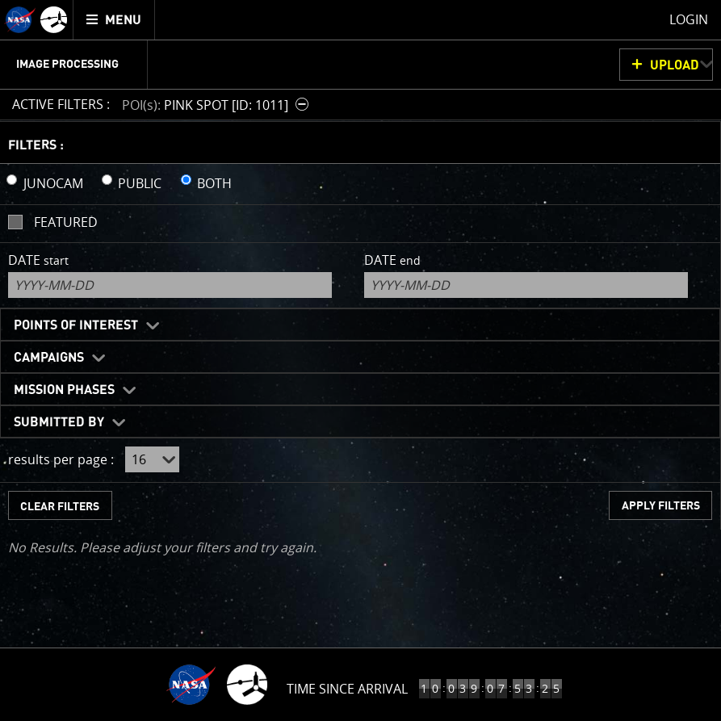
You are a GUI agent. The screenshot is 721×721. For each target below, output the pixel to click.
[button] (217, 104)
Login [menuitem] (688, 19)
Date (38, 260)
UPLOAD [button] (674, 65)
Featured (66, 222)
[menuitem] (114, 20)
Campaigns (49, 357)
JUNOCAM (53, 183)
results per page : (61, 459)
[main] (360, 360)
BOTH (214, 183)
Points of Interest (76, 325)
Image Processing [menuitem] (67, 64)
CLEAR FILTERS (59, 507)
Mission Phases (64, 390)
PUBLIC (139, 183)
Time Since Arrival (347, 688)
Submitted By (59, 422)
